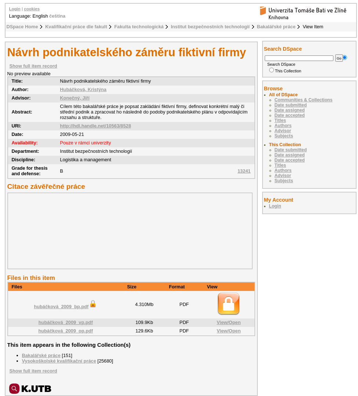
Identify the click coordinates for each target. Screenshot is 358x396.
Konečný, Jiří (74, 98)
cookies (32, 9)
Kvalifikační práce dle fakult (76, 26)
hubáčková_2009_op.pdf (65, 331)
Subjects (284, 135)
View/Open (229, 322)
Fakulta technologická (138, 26)
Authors (283, 125)
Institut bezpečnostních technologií (210, 26)
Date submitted (291, 105)
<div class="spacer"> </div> (128, 230)
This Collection (285, 71)
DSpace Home (22, 26)
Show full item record (33, 66)
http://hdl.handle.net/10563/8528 (95, 126)
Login (15, 9)
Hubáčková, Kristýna (83, 89)
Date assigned (290, 110)
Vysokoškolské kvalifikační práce (59, 361)
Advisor (283, 130)
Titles (280, 120)
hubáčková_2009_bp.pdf (65, 306)
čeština (57, 16)
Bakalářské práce (276, 26)
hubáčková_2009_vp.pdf (66, 322)
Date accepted (290, 115)
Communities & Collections (304, 99)
